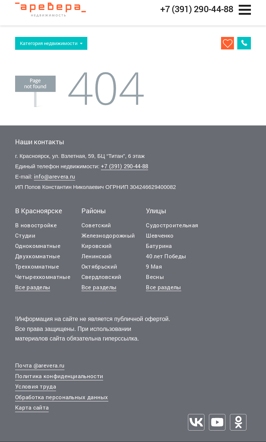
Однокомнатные (37, 249)
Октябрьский (99, 269)
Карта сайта (32, 411)
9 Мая (154, 269)
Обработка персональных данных (61, 400)
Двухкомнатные (37, 259)
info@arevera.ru (55, 180)
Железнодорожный (108, 238)
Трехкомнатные (37, 269)
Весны (155, 280)
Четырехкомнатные (42, 280)
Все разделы (32, 290)
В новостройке (36, 228)
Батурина (159, 249)
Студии (25, 238)
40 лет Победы (166, 259)
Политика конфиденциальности (59, 379)
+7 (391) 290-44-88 (124, 169)
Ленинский (96, 259)
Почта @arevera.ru (39, 369)
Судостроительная (172, 228)
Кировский (96, 249)
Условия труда (35, 390)
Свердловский (101, 280)
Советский (96, 228)
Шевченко (160, 238)
